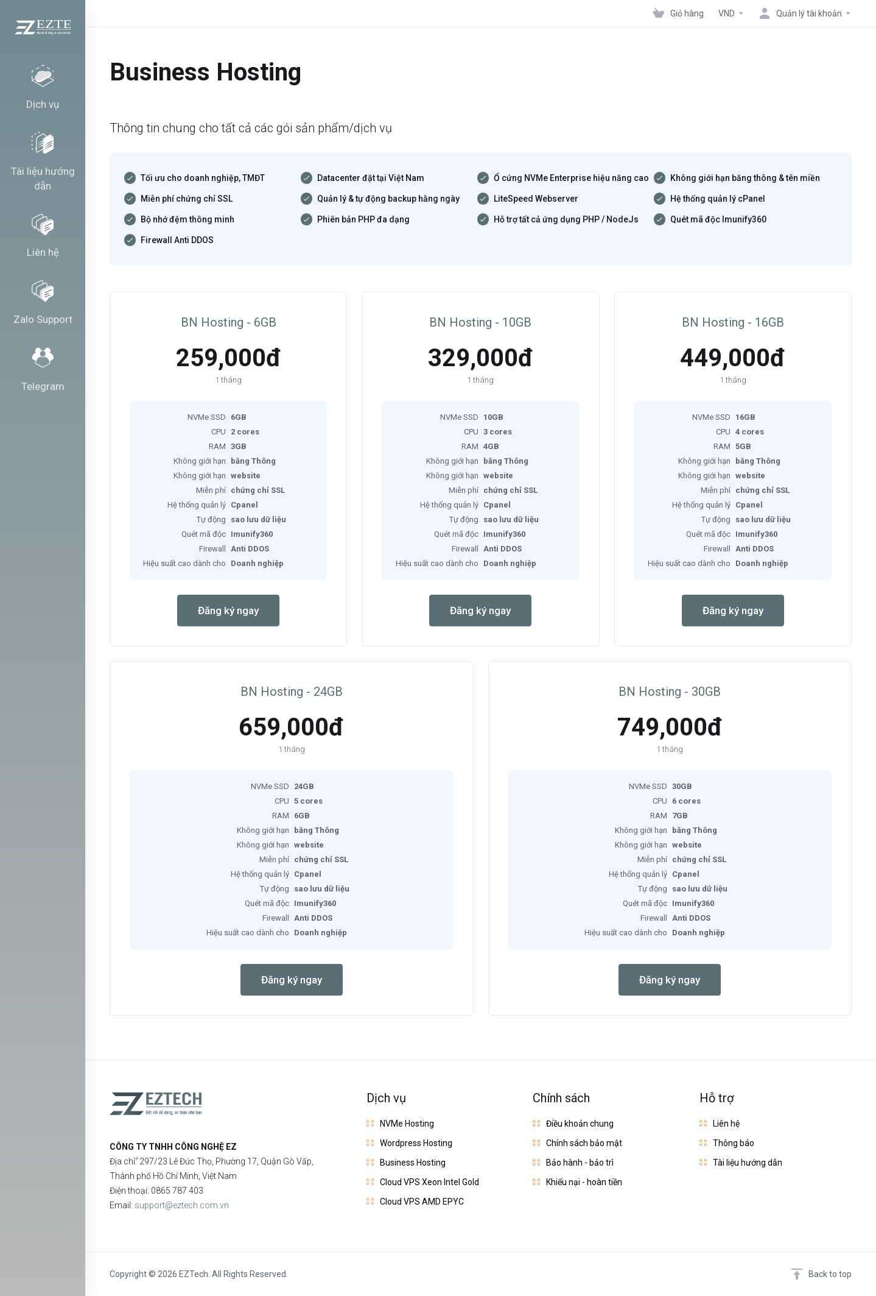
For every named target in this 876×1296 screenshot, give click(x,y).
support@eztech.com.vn (182, 1205)
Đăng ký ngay (228, 610)
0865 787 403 (177, 1190)
